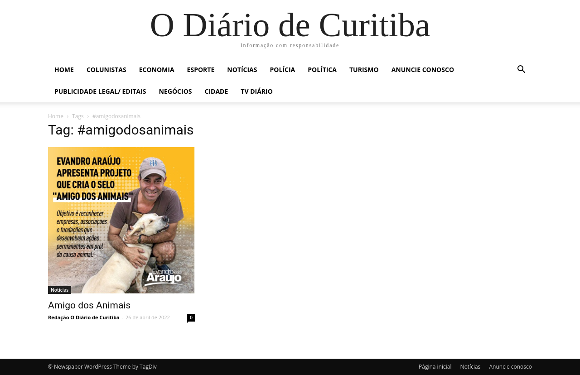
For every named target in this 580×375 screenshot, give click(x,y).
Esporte (201, 69)
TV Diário (257, 91)
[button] (521, 70)
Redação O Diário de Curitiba (84, 317)
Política (322, 69)
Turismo (364, 69)
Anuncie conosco (423, 69)
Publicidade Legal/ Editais (100, 91)
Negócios (175, 91)
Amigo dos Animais (89, 305)
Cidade (216, 91)
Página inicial (435, 366)
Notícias (242, 69)
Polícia (282, 69)
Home (64, 69)
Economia (156, 69)
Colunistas (106, 69)
